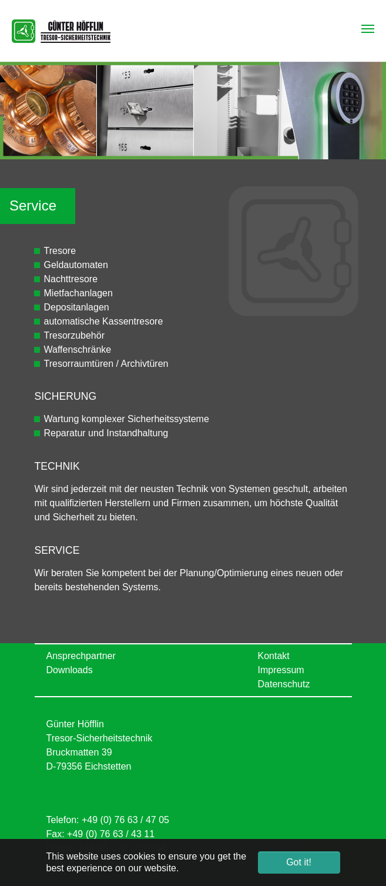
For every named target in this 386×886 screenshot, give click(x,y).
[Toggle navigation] (367, 29)
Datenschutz (284, 684)
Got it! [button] (298, 862)
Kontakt (274, 656)
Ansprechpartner (81, 656)
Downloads (69, 670)
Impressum (281, 670)
